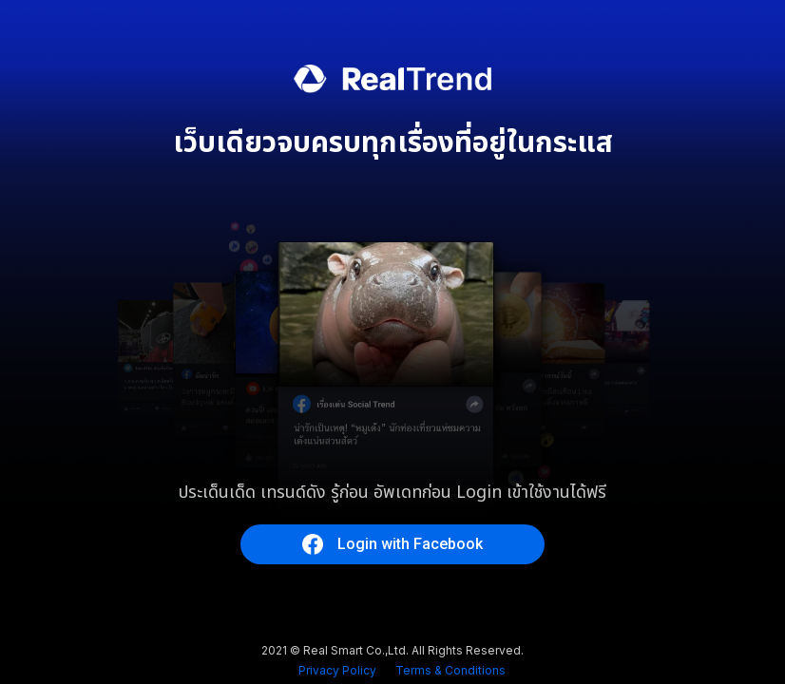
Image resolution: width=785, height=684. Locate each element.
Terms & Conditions (450, 670)
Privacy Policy (337, 670)
